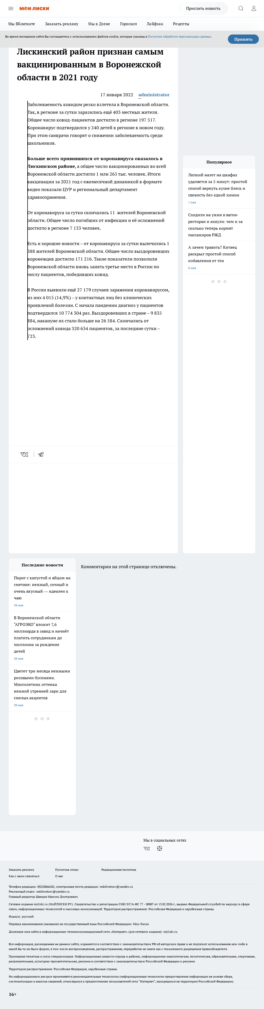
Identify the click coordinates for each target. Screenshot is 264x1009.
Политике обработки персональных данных (179, 36)
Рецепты (181, 23)
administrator (154, 95)
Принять (243, 39)
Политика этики (66, 870)
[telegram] (42, 454)
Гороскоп (128, 23)
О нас (59, 876)
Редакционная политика (118, 870)
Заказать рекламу (62, 23)
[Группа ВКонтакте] (146, 848)
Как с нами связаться (24, 876)
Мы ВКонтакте (21, 23)
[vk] (24, 454)
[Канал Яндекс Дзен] (159, 848)
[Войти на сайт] (254, 8)
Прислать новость (203, 8)
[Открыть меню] (11, 8)
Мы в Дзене (99, 23)
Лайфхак (155, 23)
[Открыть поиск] (241, 8)
